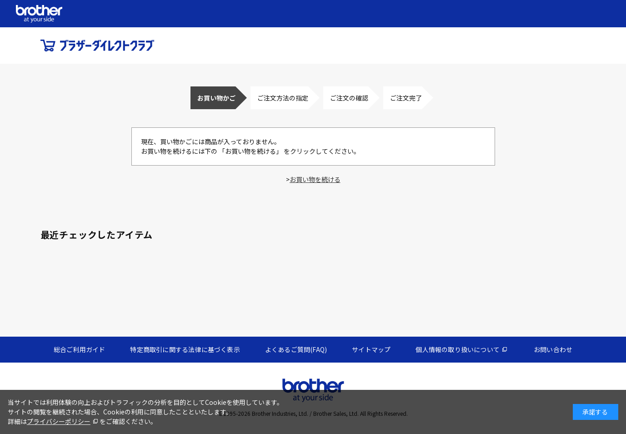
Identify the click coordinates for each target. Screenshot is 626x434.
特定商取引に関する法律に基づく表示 (185, 349)
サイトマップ (371, 349)
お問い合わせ (553, 349)
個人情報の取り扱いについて (458, 349)
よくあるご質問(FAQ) (296, 349)
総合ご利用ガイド (79, 349)
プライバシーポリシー (58, 421)
